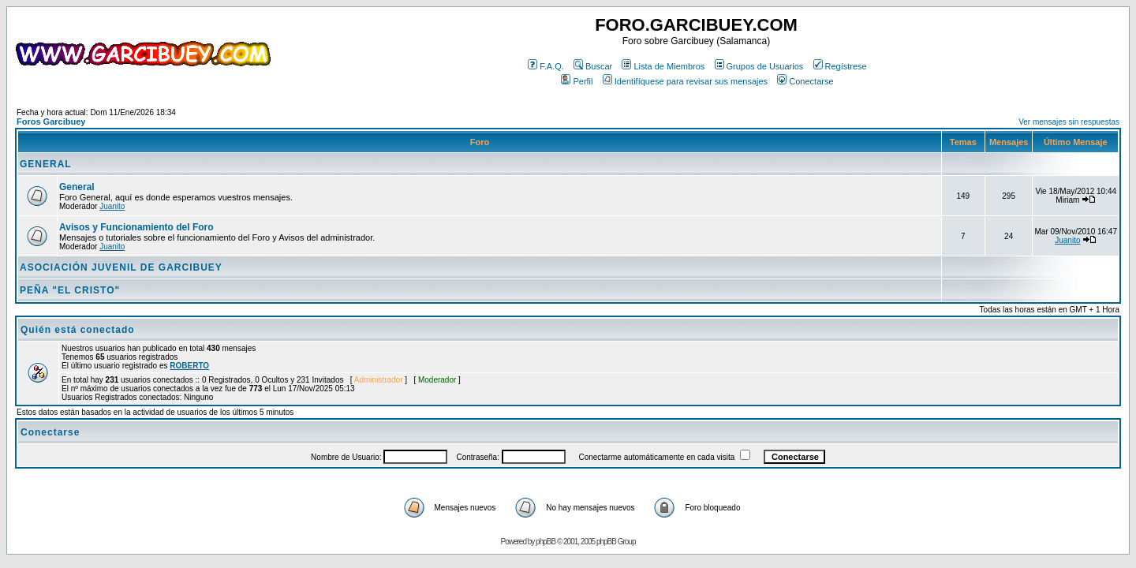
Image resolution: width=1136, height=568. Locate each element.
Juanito (112, 206)
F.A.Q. (546, 66)
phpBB (545, 541)
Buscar (593, 66)
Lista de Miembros (663, 66)
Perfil (576, 81)
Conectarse (805, 81)
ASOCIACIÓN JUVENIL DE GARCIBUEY (121, 267)
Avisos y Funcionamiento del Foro (136, 227)
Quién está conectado (78, 329)
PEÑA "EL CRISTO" (70, 290)
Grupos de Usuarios (759, 66)
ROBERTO (189, 365)
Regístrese (840, 66)
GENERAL (46, 164)
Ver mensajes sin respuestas (1068, 122)
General (77, 186)
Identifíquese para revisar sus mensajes (685, 81)
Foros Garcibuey (51, 121)
